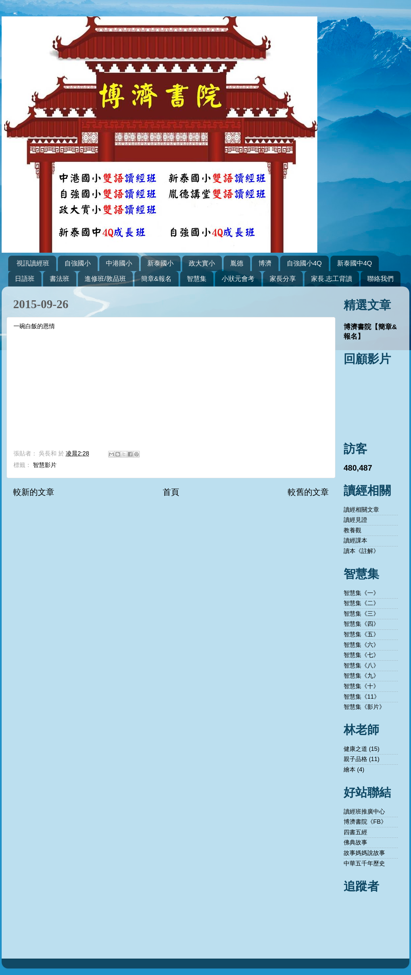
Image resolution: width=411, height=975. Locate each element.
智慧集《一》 (361, 593)
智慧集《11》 (362, 696)
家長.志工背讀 (331, 278)
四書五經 (355, 832)
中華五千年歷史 (364, 863)
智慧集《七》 (361, 655)
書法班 (59, 278)
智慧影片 (45, 465)
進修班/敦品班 (105, 278)
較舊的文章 (308, 492)
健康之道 (355, 749)
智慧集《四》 (361, 624)
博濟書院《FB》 (365, 821)
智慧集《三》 (361, 613)
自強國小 (77, 263)
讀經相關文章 (361, 509)
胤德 (236, 263)
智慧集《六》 (361, 645)
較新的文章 (33, 492)
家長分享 (283, 278)
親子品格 (355, 759)
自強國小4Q (304, 263)
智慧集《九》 (361, 675)
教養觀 (352, 530)
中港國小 (119, 263)
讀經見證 (355, 520)
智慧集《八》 (361, 665)
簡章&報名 (156, 278)
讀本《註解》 (361, 551)
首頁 (171, 492)
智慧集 (196, 278)
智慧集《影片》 (364, 707)
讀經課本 (355, 540)
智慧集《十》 (361, 686)
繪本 (349, 769)
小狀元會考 (238, 278)
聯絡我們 (380, 278)
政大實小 (202, 263)
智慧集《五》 (361, 634)
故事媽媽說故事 (364, 853)
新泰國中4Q (354, 263)
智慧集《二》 (361, 603)
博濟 (265, 263)
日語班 (25, 278)
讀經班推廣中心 (364, 811)
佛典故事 (355, 842)
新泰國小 (160, 263)
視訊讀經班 (32, 263)
